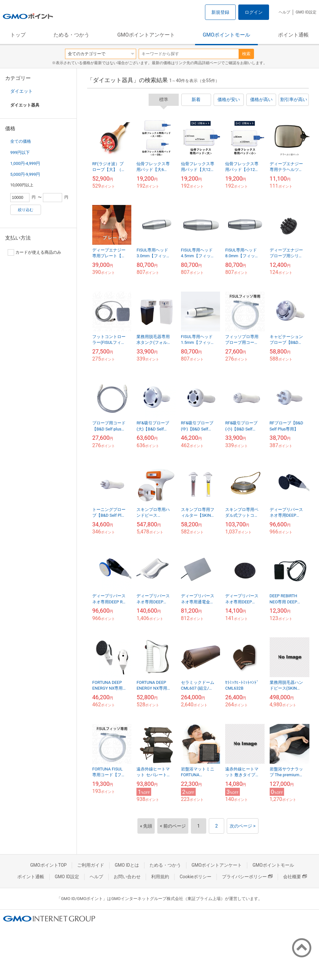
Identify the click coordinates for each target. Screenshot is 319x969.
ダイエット (21, 91)
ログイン (254, 12)
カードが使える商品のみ (34, 252)
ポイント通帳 (293, 35)
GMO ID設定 (306, 12)
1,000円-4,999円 (25, 163)
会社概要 (295, 876)
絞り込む (25, 210)
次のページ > (243, 826)
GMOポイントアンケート (146, 35)
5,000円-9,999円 (25, 174)
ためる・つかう (71, 35)
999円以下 (20, 152)
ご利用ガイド (90, 865)
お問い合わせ (127, 876)
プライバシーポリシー (247, 876)
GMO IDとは (127, 865)
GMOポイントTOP (48, 865)
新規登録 (220, 12)
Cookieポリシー (195, 876)
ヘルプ (284, 12)
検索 (246, 53)
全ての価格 (20, 141)
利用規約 (160, 876)
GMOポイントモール (226, 35)
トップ (18, 35)
